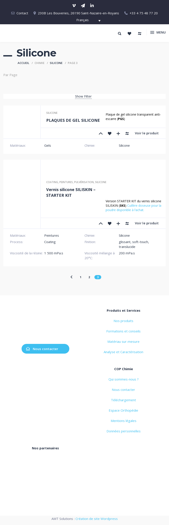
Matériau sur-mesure (123, 341)
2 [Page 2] (89, 277)
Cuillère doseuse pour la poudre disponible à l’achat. (133, 207)
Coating (52, 182)
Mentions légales (123, 420)
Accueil (23, 63)
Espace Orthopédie (123, 410)
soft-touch (140, 242)
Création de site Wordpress (96, 518)
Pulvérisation (84, 182)
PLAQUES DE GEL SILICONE (73, 120)
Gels (47, 145)
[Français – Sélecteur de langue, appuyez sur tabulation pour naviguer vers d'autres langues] (86, 20)
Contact (22, 13)
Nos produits (123, 321)
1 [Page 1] (80, 277)
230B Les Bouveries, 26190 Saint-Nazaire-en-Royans (78, 13)
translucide (127, 246)
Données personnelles (124, 431)
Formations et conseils (123, 331)
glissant (124, 242)
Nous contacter (42, 349)
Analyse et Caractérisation (123, 352)
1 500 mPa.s (53, 253)
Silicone (56, 63)
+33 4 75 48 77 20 (144, 13)
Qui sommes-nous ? (123, 379)
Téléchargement (123, 400)
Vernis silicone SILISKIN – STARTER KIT (71, 192)
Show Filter (83, 96)
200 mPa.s (127, 253)
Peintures (66, 182)
